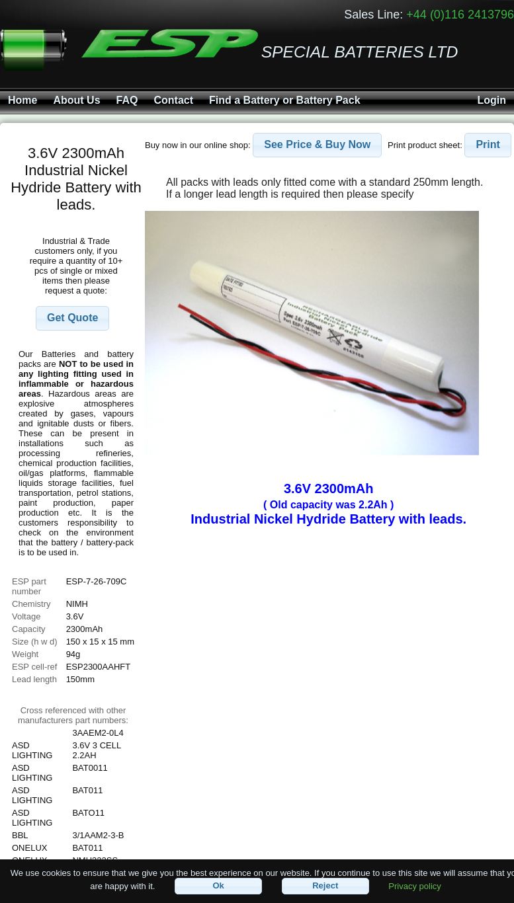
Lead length (34, 679)
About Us (76, 100)
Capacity (29, 629)
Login (491, 100)
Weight (25, 654)
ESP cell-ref (34, 667)
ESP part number (29, 586)
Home (22, 100)
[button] (72, 318)
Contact (173, 100)
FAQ (127, 100)
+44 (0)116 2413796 (460, 14)
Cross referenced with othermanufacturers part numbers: (73, 715)
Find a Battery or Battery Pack (285, 100)
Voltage (26, 616)
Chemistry (31, 604)
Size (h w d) (35, 642)
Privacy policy (414, 885)
